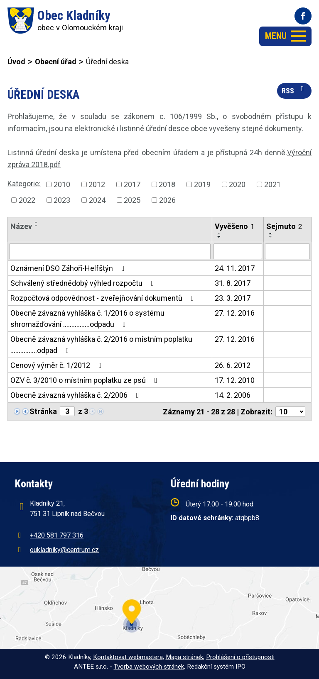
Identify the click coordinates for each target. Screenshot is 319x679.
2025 (132, 200)
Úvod (16, 61)
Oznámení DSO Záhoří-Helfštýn (69, 268)
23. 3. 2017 (232, 298)
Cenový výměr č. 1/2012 (57, 365)
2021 (272, 184)
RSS (294, 90)
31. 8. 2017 (232, 283)
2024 (97, 200)
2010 (62, 184)
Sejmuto (284, 226)
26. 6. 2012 (232, 365)
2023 (62, 200)
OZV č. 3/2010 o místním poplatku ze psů (85, 380)
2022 (27, 200)
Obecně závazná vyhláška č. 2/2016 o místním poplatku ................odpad (101, 345)
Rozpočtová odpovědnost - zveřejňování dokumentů (103, 298)
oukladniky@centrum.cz (64, 550)
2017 (132, 184)
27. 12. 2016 (235, 313)
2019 (202, 184)
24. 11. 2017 (235, 268)
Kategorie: (24, 183)
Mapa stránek (184, 657)
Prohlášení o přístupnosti (240, 657)
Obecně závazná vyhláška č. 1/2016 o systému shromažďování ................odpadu (87, 319)
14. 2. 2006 (232, 395)
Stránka (43, 411)
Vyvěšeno (234, 226)
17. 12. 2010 (235, 380)
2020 (237, 184)
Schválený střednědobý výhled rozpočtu (83, 283)
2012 (96, 184)
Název (21, 226)
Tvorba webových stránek (149, 666)
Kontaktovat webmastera (128, 657)
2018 (167, 184)
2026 (167, 200)
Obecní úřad (55, 61)
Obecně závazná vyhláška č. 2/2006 (76, 395)
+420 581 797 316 (56, 535)
